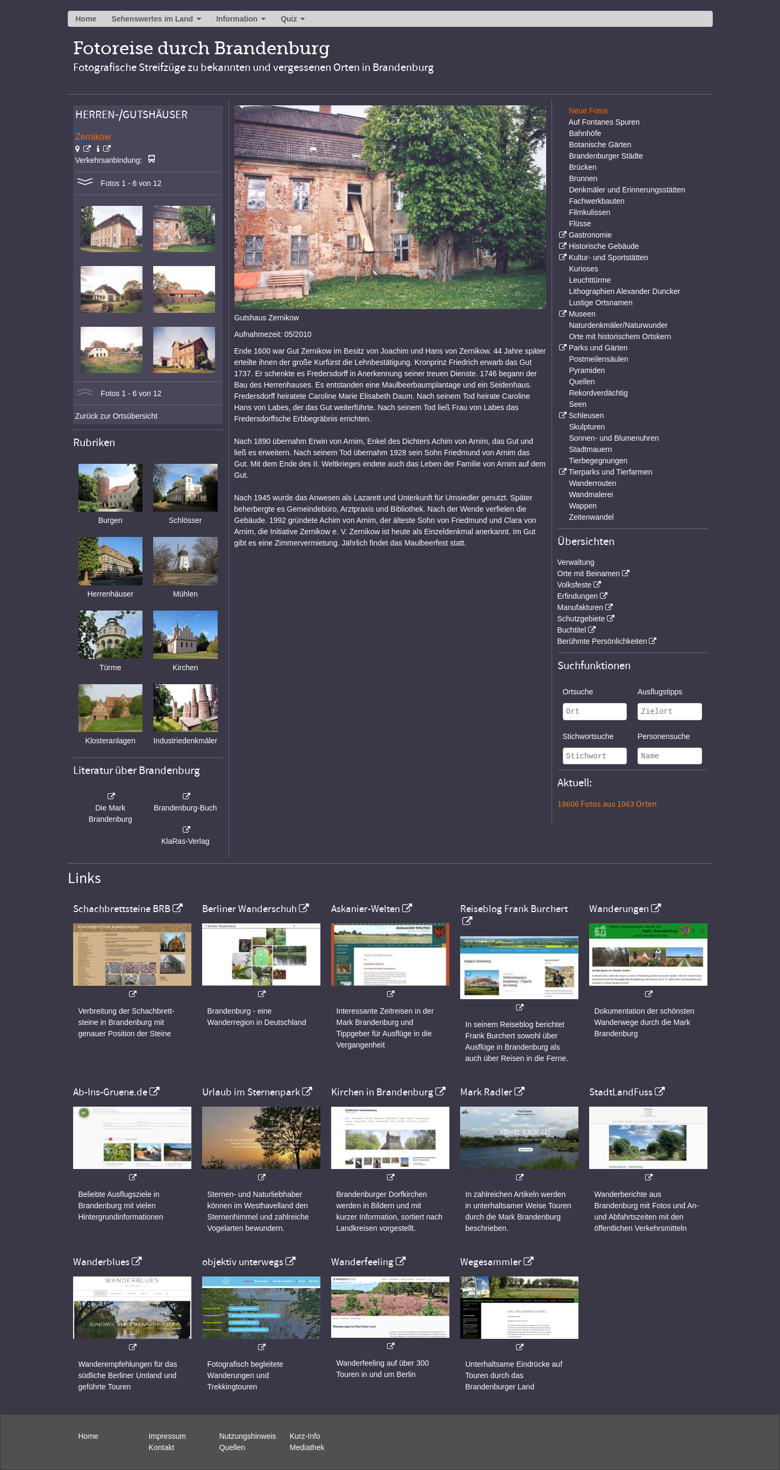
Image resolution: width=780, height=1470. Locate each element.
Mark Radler (486, 1092)
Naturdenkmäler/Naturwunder (618, 325)
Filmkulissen (589, 212)
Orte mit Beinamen (588, 573)
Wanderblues (101, 1262)
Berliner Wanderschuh (249, 908)
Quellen (582, 381)
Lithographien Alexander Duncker (624, 291)
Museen (582, 314)
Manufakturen (580, 607)
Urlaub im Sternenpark (251, 1092)
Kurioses (583, 268)
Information (236, 19)
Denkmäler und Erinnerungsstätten (627, 189)
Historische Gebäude (604, 246)
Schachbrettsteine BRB (121, 908)
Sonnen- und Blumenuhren (614, 438)
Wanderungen (619, 908)
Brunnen (583, 178)
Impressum (167, 1436)
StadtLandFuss (621, 1092)
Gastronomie (590, 235)
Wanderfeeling (362, 1262)
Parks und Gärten (598, 347)
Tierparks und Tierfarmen (611, 472)
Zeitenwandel (591, 517)
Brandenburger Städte (606, 156)
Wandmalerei (591, 494)
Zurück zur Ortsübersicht (116, 416)
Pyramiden (587, 370)
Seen (577, 404)
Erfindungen (577, 596)
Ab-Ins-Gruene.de (110, 1092)
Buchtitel (571, 630)
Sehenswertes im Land (152, 19)
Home (86, 19)
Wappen (583, 505)
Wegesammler (490, 1262)
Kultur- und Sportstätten (608, 257)
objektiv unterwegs (242, 1262)
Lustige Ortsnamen (600, 302)
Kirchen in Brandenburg (382, 1092)
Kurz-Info (305, 1436)
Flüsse (580, 223)
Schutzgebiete (581, 618)
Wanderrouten (592, 483)
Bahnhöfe (585, 133)
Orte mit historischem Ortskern (620, 336)
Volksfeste (574, 584)
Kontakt (161, 1447)
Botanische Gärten (600, 144)
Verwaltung (576, 562)
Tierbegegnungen (598, 460)
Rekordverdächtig (598, 393)
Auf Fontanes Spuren (604, 122)
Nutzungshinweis (247, 1436)
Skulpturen (587, 426)
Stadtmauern (590, 449)
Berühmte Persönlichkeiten (602, 641)
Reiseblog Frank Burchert (514, 908)
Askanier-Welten (365, 908)
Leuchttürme (590, 280)
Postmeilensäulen (598, 359)
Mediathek (307, 1447)
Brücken (582, 167)
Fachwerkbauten (597, 201)
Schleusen (586, 415)
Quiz (289, 19)
